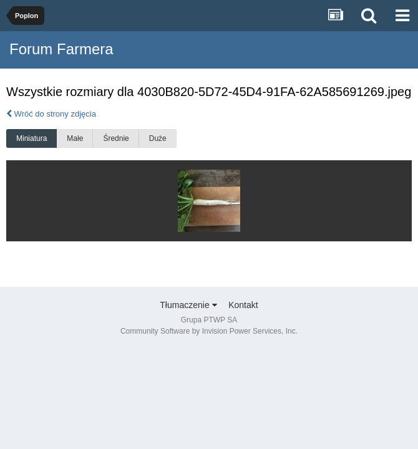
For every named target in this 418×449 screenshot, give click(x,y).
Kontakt (243, 305)
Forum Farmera (61, 49)
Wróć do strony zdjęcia (51, 113)
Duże (158, 138)
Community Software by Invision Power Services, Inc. (209, 331)
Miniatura (31, 138)
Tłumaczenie (188, 305)
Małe (75, 138)
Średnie (116, 138)
